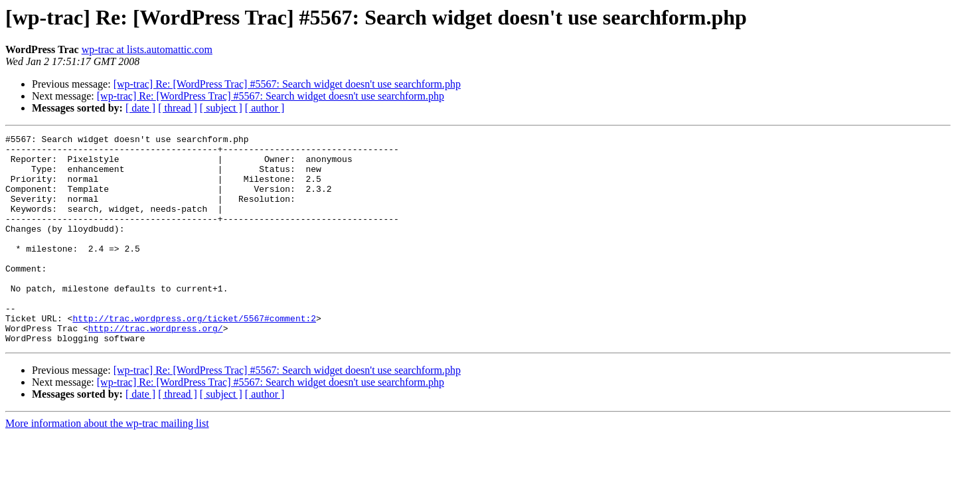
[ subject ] (221, 108)
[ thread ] (177, 108)
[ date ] (140, 108)
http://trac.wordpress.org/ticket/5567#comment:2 (194, 356)
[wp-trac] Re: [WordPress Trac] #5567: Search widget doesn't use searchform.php (287, 84)
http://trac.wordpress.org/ (155, 368)
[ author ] (265, 108)
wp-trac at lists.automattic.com (147, 49)
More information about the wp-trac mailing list (107, 465)
